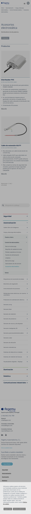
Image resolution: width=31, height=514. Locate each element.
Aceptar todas (7, 509)
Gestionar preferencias (19, 509)
